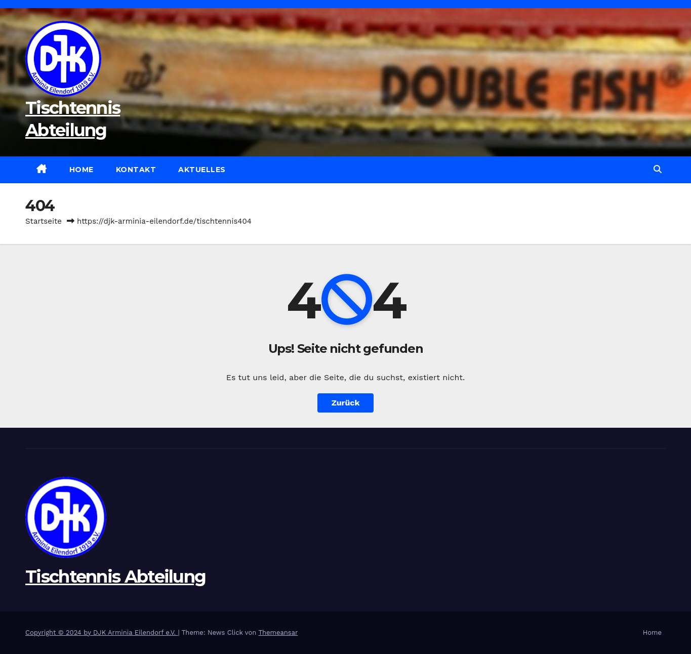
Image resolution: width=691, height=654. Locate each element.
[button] (658, 169)
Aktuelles (202, 169)
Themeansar (278, 632)
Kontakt (136, 169)
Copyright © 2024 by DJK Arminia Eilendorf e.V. (101, 632)
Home (81, 169)
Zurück (346, 402)
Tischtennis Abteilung (115, 576)
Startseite (43, 221)
